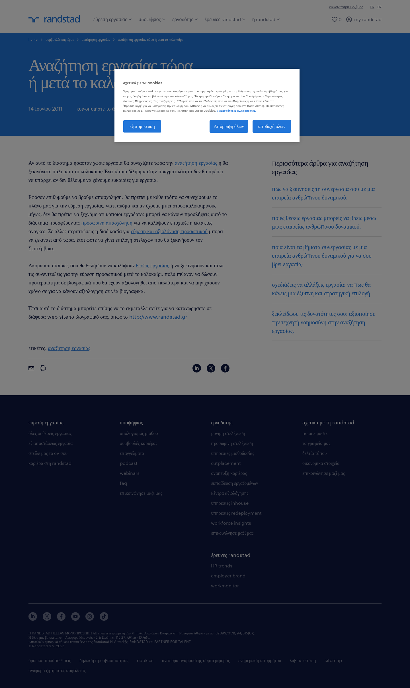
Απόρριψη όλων (229, 126)
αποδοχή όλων (271, 126)
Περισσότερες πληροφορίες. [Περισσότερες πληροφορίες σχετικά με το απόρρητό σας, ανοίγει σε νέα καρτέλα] (236, 110)
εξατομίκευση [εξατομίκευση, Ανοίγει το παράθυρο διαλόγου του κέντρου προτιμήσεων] (142, 126)
